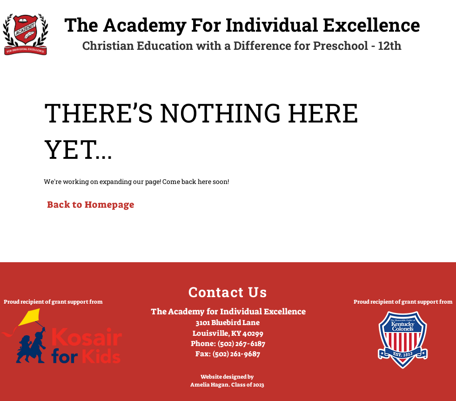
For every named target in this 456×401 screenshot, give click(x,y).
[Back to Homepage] (90, 204)
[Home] (25, 34)
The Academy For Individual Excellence (242, 24)
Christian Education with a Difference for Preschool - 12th (242, 45)
